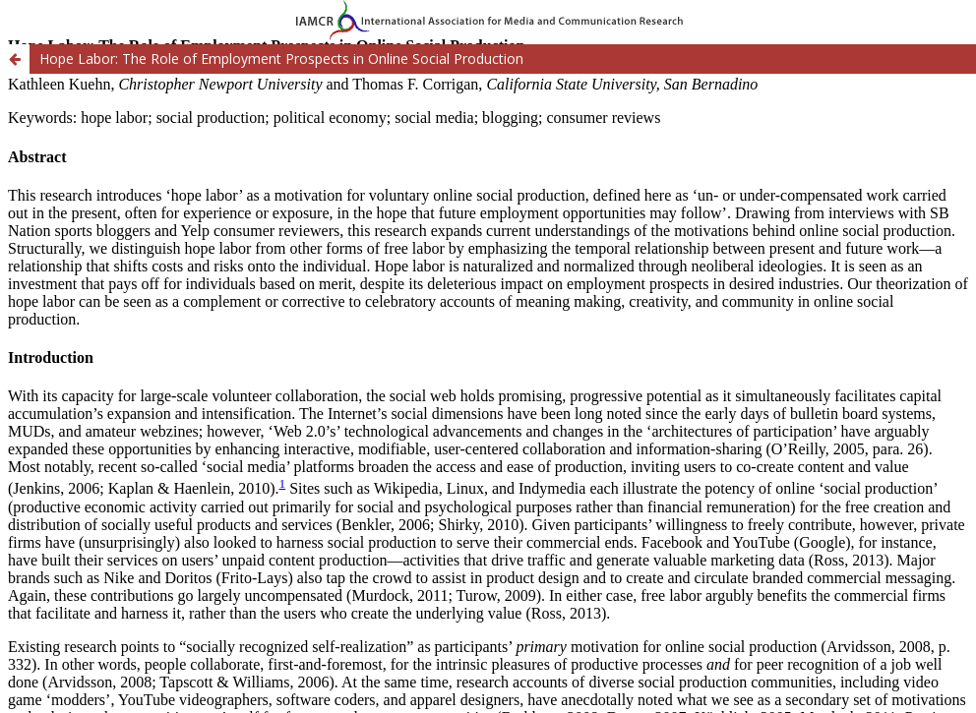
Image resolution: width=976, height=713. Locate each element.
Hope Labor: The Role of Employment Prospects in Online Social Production (281, 58)
